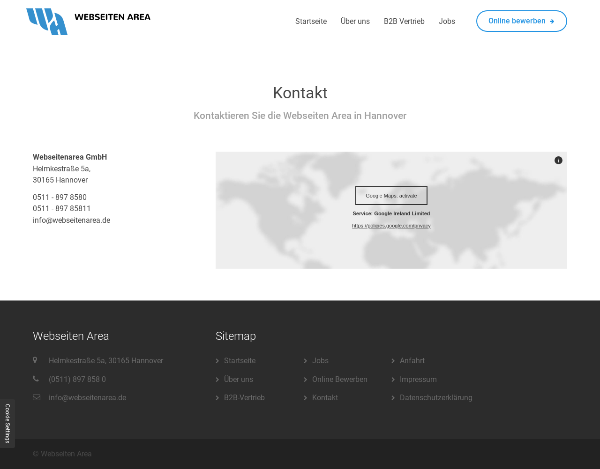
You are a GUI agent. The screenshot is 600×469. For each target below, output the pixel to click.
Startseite (311, 21)
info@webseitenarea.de (87, 397)
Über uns (355, 21)
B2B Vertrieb (404, 21)
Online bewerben (521, 20)
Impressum (418, 379)
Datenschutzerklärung (436, 397)
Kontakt (325, 397)
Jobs (447, 21)
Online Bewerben (340, 379)
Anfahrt (412, 360)
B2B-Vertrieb (244, 397)
